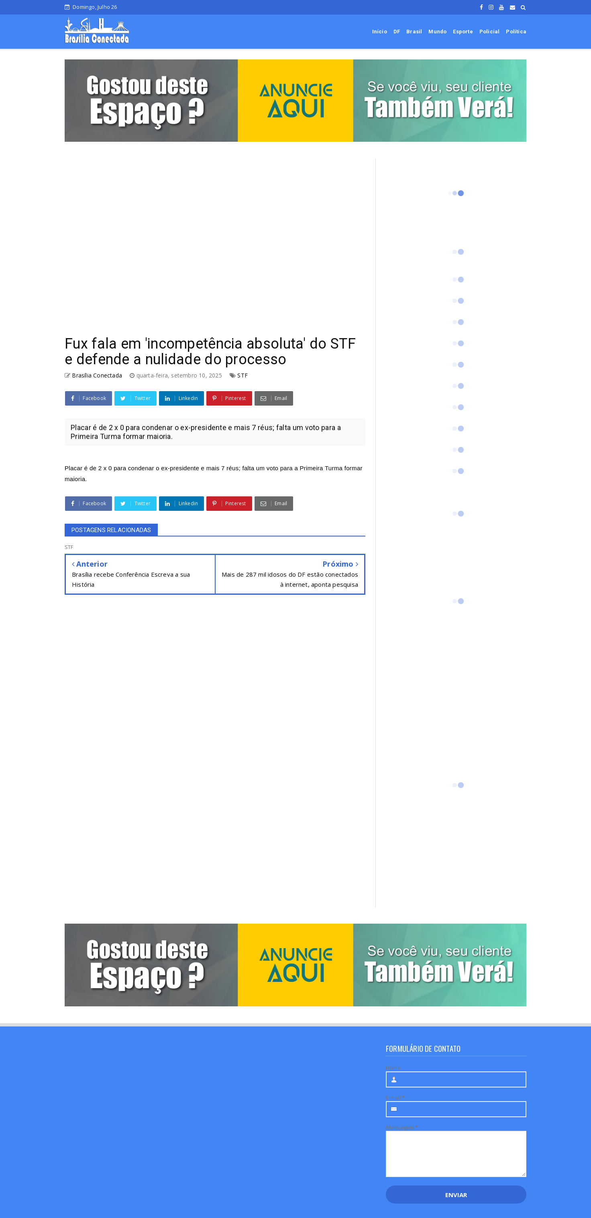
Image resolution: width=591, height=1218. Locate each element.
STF (242, 375)
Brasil (414, 32)
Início (379, 32)
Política (516, 32)
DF (396, 32)
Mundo (437, 32)
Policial (489, 32)
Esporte (463, 32)
